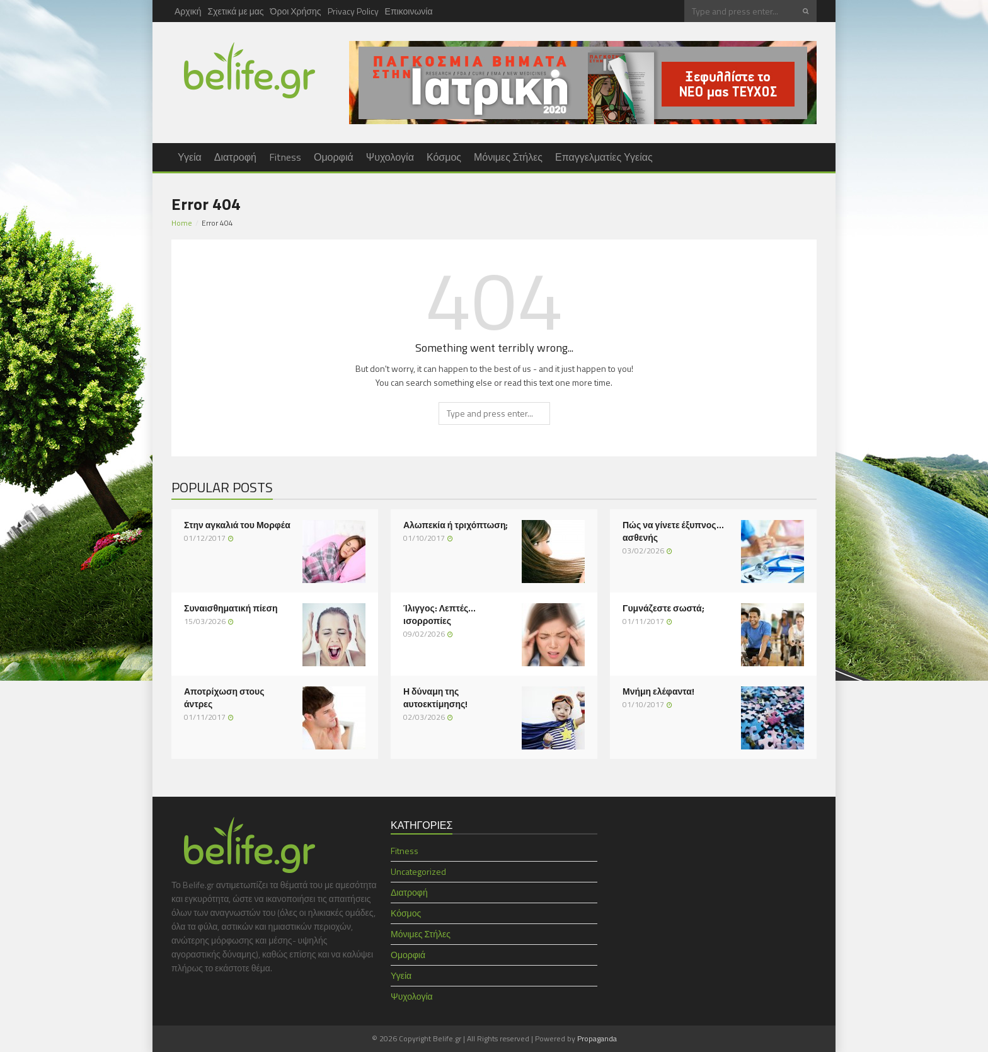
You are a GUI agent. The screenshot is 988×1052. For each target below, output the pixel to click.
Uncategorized (418, 871)
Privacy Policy (353, 11)
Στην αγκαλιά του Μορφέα (237, 525)
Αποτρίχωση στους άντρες (224, 697)
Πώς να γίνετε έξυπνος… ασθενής (673, 531)
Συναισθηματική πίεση (231, 608)
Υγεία (190, 157)
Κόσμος (444, 157)
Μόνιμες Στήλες (508, 157)
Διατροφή (235, 157)
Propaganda (597, 1038)
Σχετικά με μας (236, 11)
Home (181, 223)
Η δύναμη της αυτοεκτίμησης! (435, 697)
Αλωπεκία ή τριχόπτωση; (455, 525)
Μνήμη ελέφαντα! (658, 691)
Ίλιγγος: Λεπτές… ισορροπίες (439, 614)
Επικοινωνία (409, 11)
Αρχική (188, 11)
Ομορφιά (333, 157)
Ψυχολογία (390, 157)
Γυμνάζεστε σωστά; (663, 608)
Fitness (285, 157)
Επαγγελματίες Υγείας (604, 157)
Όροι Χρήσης (295, 11)
